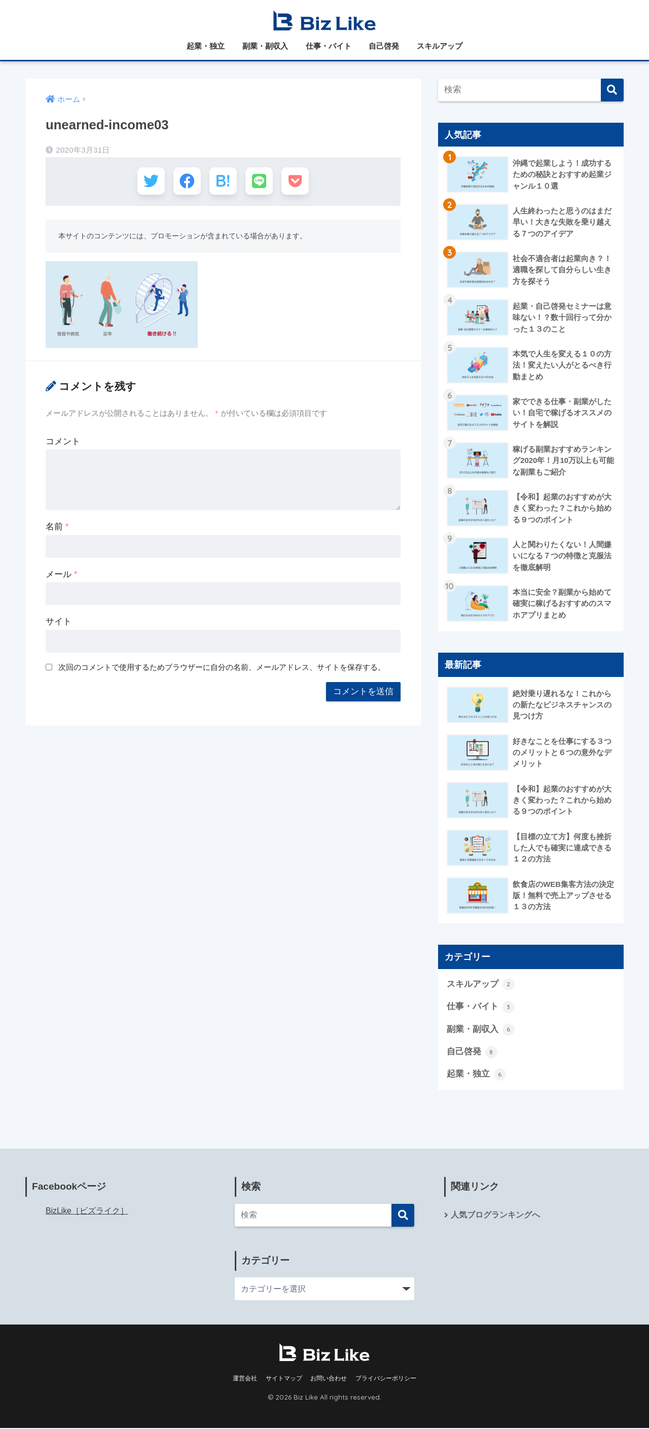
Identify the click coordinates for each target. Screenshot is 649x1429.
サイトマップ (284, 1379)
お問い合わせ (328, 1379)
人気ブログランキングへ (495, 1215)
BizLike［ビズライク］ (87, 1211)
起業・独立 (206, 46)
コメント (63, 443)
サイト (58, 623)
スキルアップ (439, 46)
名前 (57, 528)
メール (61, 576)
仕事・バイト (328, 46)
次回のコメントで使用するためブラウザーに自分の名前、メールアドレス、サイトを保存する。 (221, 668)
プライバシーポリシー (385, 1379)
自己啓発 (384, 46)
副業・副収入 (265, 46)
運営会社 (245, 1379)
